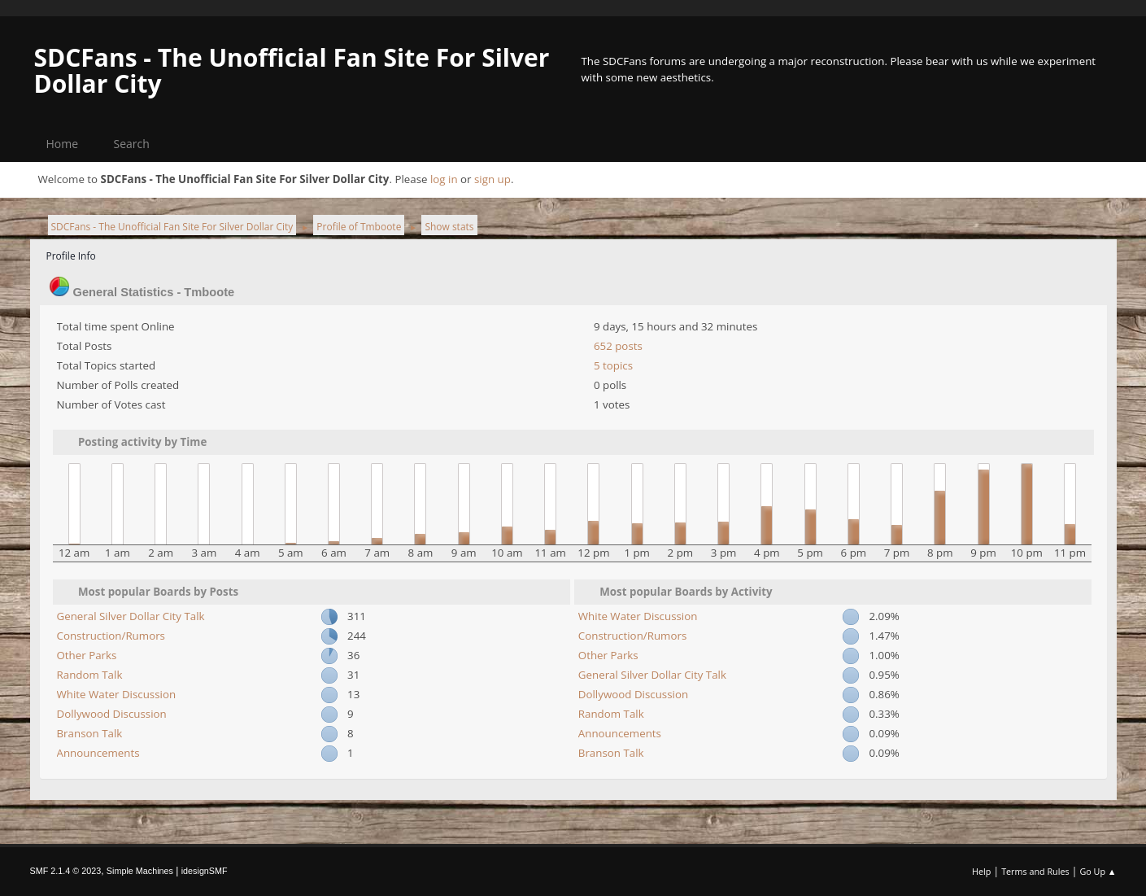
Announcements (98, 752)
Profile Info (71, 256)
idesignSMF (204, 871)
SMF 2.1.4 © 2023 (66, 871)
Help (981, 871)
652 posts (618, 346)
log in (444, 179)
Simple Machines (140, 871)
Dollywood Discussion (112, 713)
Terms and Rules (1035, 871)
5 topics (613, 365)
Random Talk (90, 674)
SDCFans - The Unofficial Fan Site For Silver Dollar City (292, 70)
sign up (492, 179)
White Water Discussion (116, 694)
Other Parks (87, 655)
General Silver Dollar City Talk (131, 616)
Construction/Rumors (111, 635)
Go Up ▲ (1097, 871)
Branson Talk (90, 733)
